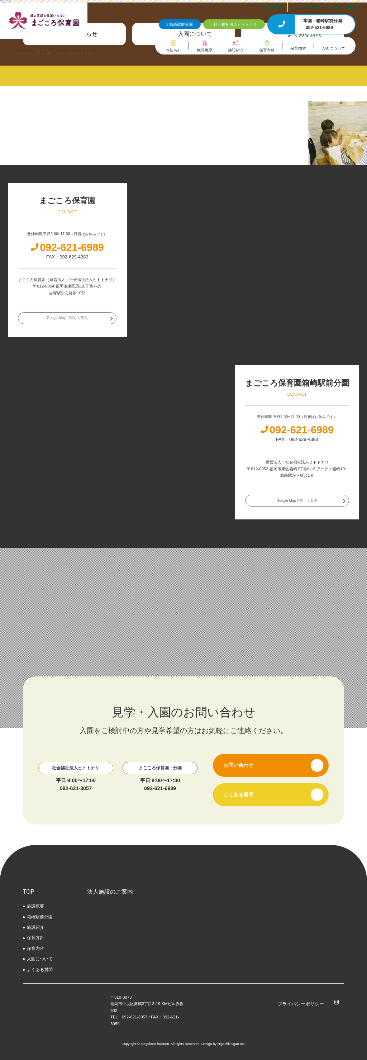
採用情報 (275, 7)
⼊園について (40, 958)
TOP (28, 892)
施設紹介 (35, 927)
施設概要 (35, 906)
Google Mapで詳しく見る (67, 318)
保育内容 (35, 948)
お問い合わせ (346, 7)
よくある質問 (308, 7)
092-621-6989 (160, 788)
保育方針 (35, 937)
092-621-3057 (76, 788)
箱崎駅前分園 (40, 916)
